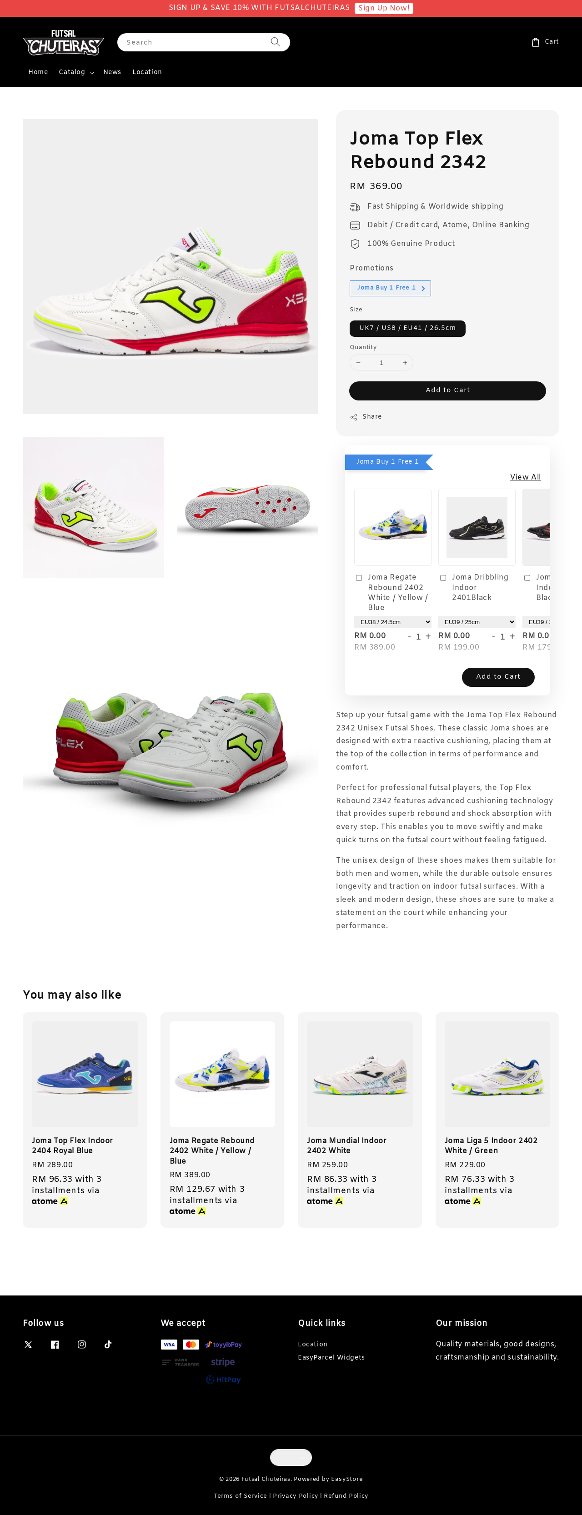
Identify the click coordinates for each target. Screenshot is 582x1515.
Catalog (72, 73)
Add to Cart (448, 390)
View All (525, 477)
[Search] (275, 42)
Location (147, 72)
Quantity (363, 347)
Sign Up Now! (384, 8)
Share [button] (366, 417)
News (112, 72)
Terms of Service (240, 1496)
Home (38, 72)
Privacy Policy (295, 1496)
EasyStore (347, 1479)
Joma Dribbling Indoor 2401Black (473, 588)
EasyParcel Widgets (331, 1358)
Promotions (372, 268)
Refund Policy (346, 1496)
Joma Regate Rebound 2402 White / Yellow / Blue (391, 593)
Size (356, 310)
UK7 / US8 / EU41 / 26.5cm (407, 328)
